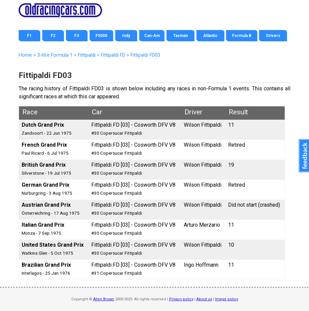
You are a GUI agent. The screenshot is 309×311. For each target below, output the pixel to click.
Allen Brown (103, 299)
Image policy (226, 299)
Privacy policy (181, 299)
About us (204, 299)
